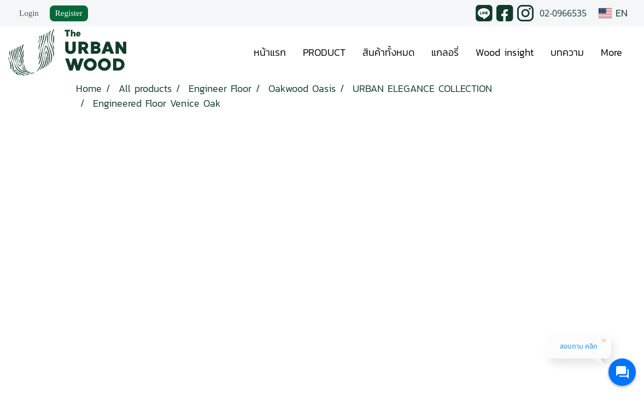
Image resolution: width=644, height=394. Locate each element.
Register (69, 13)
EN (613, 12)
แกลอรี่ (445, 52)
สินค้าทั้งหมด (388, 52)
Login (29, 13)
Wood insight (505, 52)
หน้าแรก (270, 52)
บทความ (567, 52)
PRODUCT (324, 52)
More (611, 52)
